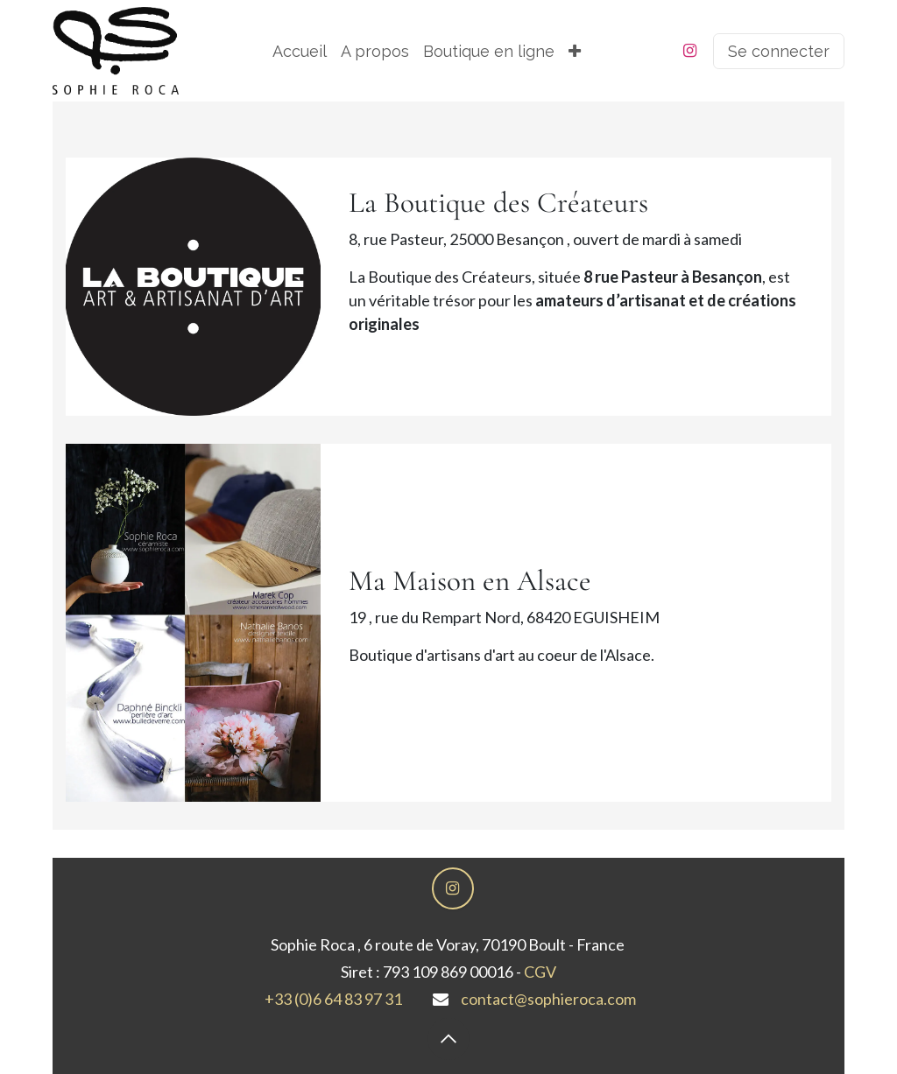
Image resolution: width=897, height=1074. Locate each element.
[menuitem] (299, 51)
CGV (540, 971)
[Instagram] (690, 51)
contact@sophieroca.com (548, 998)
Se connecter (779, 51)
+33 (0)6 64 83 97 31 (333, 998)
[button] (448, 1039)
